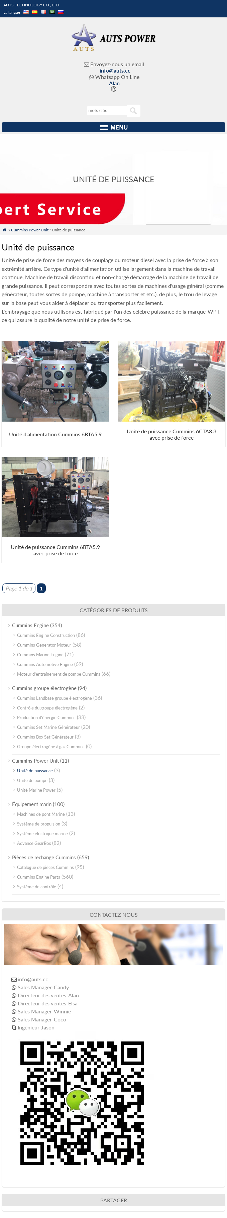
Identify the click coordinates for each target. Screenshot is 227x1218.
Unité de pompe (32, 780)
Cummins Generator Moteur (44, 645)
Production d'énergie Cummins (46, 717)
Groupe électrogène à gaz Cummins (51, 746)
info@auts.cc (115, 70)
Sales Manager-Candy (43, 987)
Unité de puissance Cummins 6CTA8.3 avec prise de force (171, 434)
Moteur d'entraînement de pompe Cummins (58, 674)
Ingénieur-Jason (36, 1027)
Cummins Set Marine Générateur (48, 727)
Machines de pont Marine (41, 814)
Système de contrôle (36, 886)
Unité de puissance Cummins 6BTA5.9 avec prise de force (55, 550)
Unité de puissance (35, 770)
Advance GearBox (34, 843)
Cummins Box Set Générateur (45, 737)
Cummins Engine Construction (46, 635)
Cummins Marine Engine (40, 654)
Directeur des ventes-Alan (48, 995)
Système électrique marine (42, 833)
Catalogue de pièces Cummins (45, 867)
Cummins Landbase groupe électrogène (54, 698)
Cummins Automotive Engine (45, 664)
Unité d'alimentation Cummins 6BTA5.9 (55, 434)
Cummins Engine (30, 625)
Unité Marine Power (36, 790)
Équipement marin (31, 804)
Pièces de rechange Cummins (44, 857)
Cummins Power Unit (29, 229)
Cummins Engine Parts (38, 877)
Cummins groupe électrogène (44, 688)
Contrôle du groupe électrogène (47, 707)
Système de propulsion (38, 823)
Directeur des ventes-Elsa (48, 1003)
